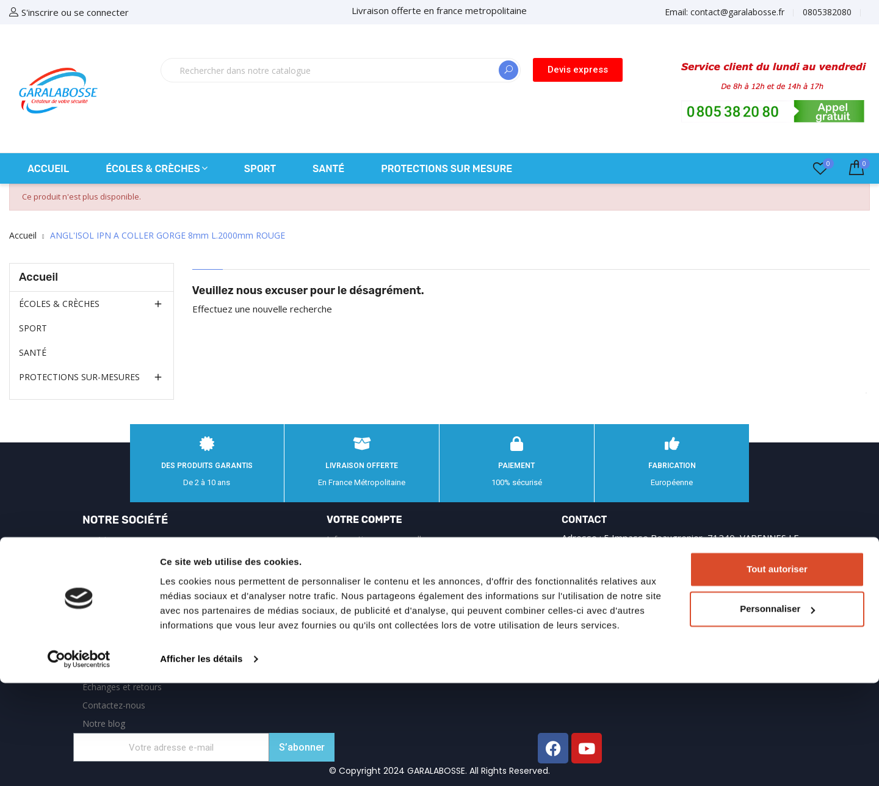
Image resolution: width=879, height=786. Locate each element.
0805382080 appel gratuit (681, 578)
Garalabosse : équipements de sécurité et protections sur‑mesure (134, 632)
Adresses (345, 612)
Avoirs (339, 594)
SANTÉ (32, 352)
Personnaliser (777, 712)
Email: (724, 12)
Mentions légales (116, 558)
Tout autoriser (777, 672)
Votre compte (364, 519)
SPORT (33, 328)
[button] (578, 70)
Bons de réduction (363, 630)
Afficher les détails (201, 762)
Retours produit (357, 557)
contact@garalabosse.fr (673, 603)
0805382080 (827, 12)
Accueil (38, 277)
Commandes (352, 576)
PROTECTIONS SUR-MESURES (79, 377)
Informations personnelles (378, 539)
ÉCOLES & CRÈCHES (59, 303)
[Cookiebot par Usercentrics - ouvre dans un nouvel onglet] (79, 762)
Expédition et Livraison (127, 540)
